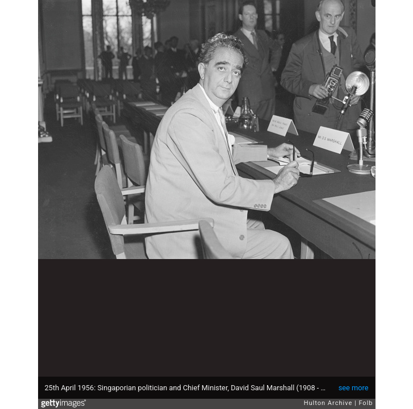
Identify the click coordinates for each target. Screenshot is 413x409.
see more (354, 387)
